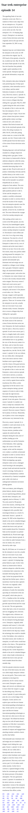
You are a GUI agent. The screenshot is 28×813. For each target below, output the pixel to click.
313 (18, 811)
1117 (4, 800)
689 (3, 798)
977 (22, 809)
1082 (4, 809)
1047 (18, 804)
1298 (13, 804)
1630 (4, 804)
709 (12, 796)
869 (8, 809)
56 (16, 802)
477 (21, 802)
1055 (8, 802)
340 (13, 802)
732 (3, 796)
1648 (12, 807)
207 (8, 811)
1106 (8, 794)
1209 (13, 811)
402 (18, 800)
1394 (17, 807)
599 (8, 798)
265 (16, 798)
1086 (21, 798)
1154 (13, 794)
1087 (4, 811)
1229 (23, 794)
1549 (13, 800)
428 (17, 809)
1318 (22, 807)
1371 (8, 800)
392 (3, 807)
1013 (18, 794)
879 (3, 794)
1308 (23, 800)
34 (24, 802)
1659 (17, 796)
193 (21, 796)
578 (23, 804)
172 (8, 796)
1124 (8, 804)
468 (8, 807)
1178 (13, 809)
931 (3, 802)
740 (12, 798)
